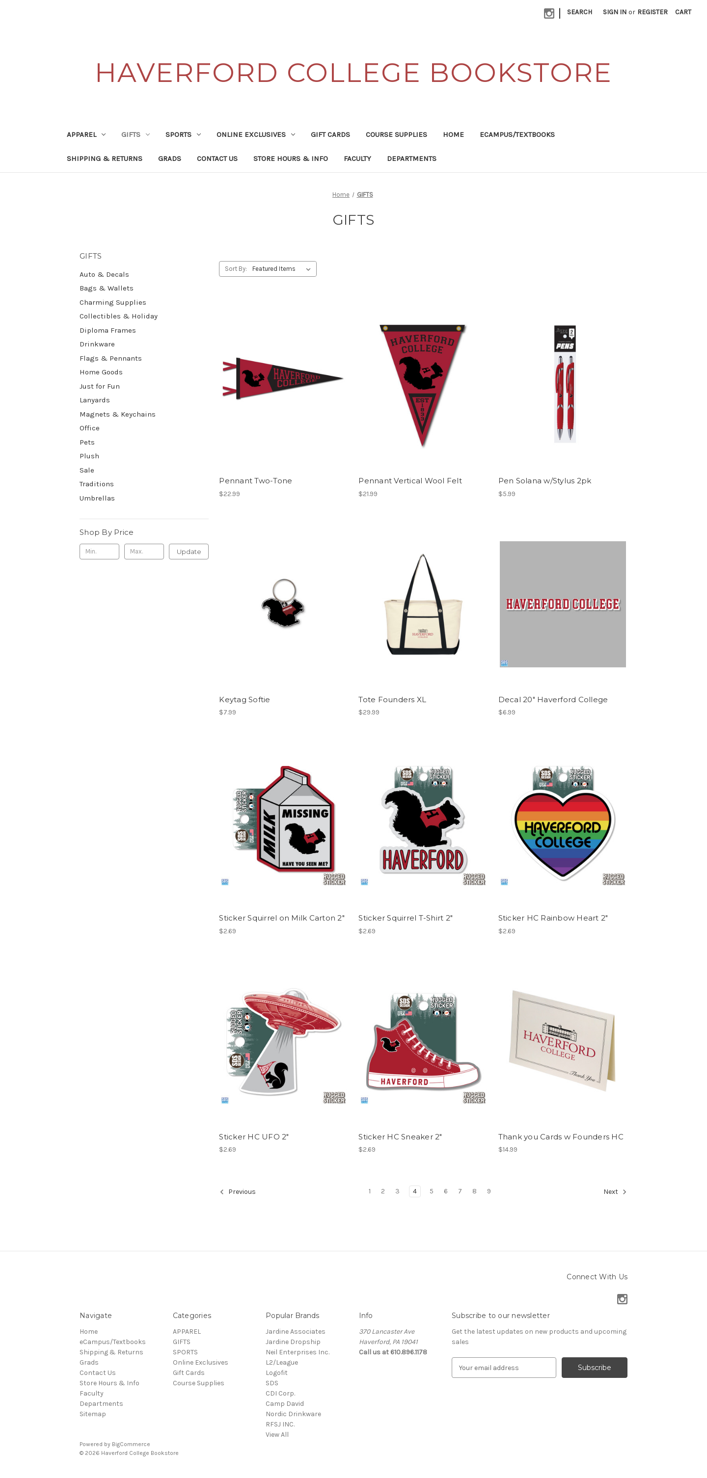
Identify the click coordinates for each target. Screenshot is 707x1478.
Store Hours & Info (290, 158)
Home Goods (101, 372)
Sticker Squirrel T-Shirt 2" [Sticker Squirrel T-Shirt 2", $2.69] (405, 918)
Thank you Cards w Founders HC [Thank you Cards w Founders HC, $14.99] (561, 1136)
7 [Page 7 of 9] (460, 1191)
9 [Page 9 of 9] (489, 1191)
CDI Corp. (280, 1393)
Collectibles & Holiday (119, 316)
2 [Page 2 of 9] (383, 1191)
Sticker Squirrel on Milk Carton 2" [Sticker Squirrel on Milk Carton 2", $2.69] (282, 918)
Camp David (285, 1403)
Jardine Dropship (293, 1342)
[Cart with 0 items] (683, 12)
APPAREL (86, 134)
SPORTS (183, 134)
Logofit (277, 1373)
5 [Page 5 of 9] (432, 1191)
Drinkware (97, 344)
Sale (87, 470)
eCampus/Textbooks (517, 134)
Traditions (97, 483)
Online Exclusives (256, 134)
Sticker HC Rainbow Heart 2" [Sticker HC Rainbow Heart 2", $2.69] (553, 918)
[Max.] (144, 551)
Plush (89, 455)
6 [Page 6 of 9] (446, 1191)
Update (189, 551)
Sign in (614, 12)
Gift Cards (330, 134)
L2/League (282, 1362)
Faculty (357, 158)
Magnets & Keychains (118, 414)
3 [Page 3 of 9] (397, 1191)
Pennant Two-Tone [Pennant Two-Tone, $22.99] (255, 480)
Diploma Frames (108, 330)
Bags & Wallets (107, 288)
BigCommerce (131, 1444)
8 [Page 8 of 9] (474, 1191)
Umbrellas (97, 498)
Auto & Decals (104, 274)
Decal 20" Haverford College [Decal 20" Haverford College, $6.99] (553, 699)
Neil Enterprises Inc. (297, 1352)
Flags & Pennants (111, 358)
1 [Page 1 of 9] (370, 1191)
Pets (87, 442)
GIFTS (135, 134)
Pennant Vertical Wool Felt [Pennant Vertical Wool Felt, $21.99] (410, 480)
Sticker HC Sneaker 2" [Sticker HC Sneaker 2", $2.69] (400, 1136)
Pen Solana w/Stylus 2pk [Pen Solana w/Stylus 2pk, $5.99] (545, 480)
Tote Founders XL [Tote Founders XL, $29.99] (392, 699)
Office (90, 427)
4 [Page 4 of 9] (415, 1191)
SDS (272, 1383)
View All (277, 1434)
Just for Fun (100, 386)
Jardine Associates (296, 1331)
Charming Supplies (113, 302)
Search (579, 12)
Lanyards (95, 400)
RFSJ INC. (280, 1424)
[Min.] (99, 551)
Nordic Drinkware (293, 1414)
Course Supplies (396, 134)
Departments (411, 158)
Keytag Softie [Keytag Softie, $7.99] (244, 699)
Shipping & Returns (104, 158)
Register (652, 12)
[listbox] (283, 269)
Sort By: (236, 268)
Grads (169, 158)
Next (615, 1192)
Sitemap (93, 1414)
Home (453, 134)
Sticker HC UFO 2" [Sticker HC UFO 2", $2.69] (254, 1136)
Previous (237, 1192)
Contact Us (217, 158)
